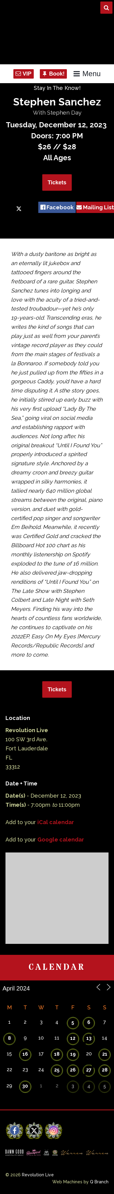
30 (25, 1086)
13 (89, 1038)
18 (57, 1054)
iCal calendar (55, 822)
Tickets (57, 182)
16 (25, 1054)
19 (73, 1054)
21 (104, 1054)
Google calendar (60, 839)
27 (89, 1070)
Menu (87, 73)
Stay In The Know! (57, 88)
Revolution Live (38, 1174)
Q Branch (99, 1181)
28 (105, 1070)
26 (73, 1070)
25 (57, 1070)
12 (72, 1038)
